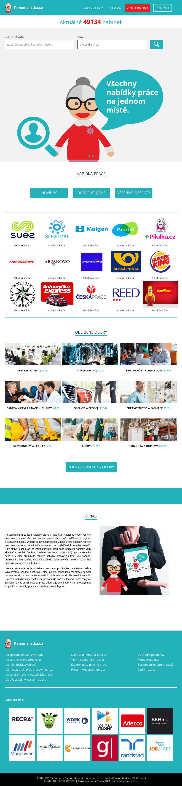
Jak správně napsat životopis (24, 655)
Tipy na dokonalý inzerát (87, 660)
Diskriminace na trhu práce (89, 665)
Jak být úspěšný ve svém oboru (25, 679)
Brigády (115, 8)
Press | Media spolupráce (88, 670)
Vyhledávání (14, 37)
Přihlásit (162, 8)
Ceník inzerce (146, 670)
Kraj (80, 37)
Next (172, 115)
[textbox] (113, 44)
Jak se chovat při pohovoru (23, 660)
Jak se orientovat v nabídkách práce (28, 675)
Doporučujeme (91, 192)
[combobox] (112, 44)
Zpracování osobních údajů (156, 665)
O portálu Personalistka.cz (88, 655)
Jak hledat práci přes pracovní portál (29, 670)
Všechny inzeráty (133, 192)
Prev (9, 115)
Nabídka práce (92, 8)
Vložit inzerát (137, 8)
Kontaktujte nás (148, 660)
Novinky (49, 192)
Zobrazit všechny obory (91, 467)
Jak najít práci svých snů (20, 665)
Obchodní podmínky (151, 655)
